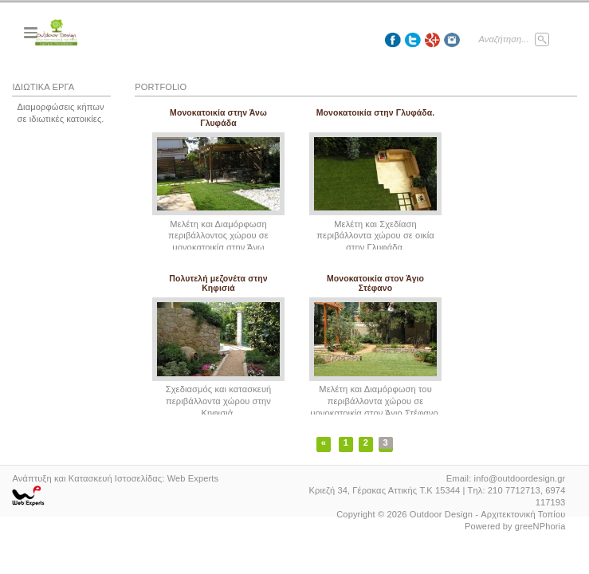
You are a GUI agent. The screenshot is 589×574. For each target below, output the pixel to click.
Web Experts (193, 478)
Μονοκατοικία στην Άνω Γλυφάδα (218, 117)
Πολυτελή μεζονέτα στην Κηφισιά (218, 283)
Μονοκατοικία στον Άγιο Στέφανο (375, 283)
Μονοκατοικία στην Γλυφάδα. (375, 112)
